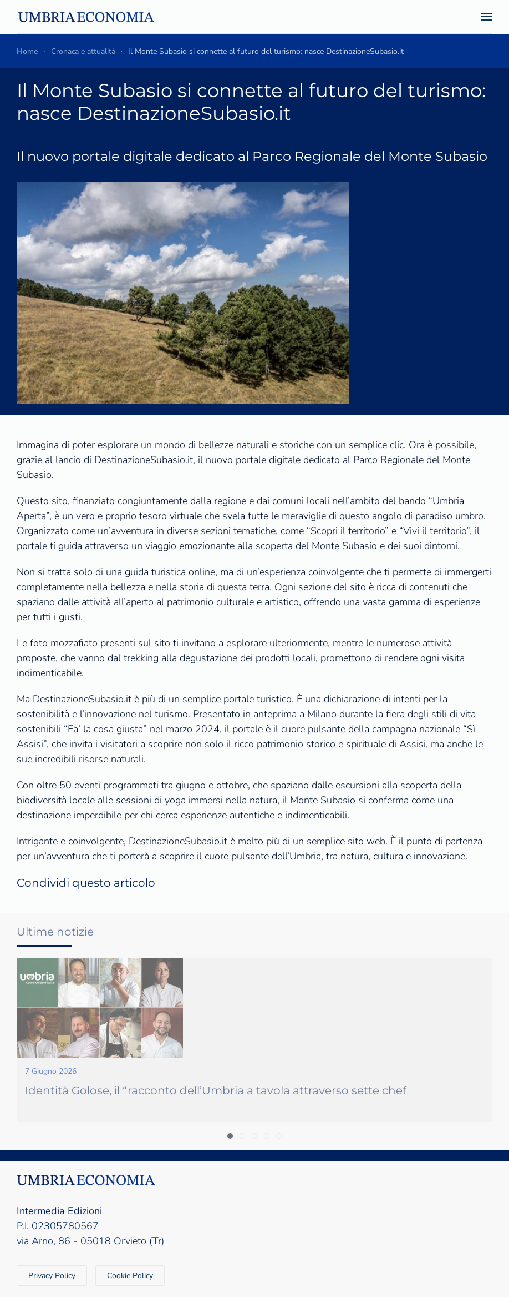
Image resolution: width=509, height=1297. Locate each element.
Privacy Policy (51, 1275)
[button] (486, 16)
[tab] (230, 1136)
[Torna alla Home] (86, 16)
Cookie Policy (130, 1275)
